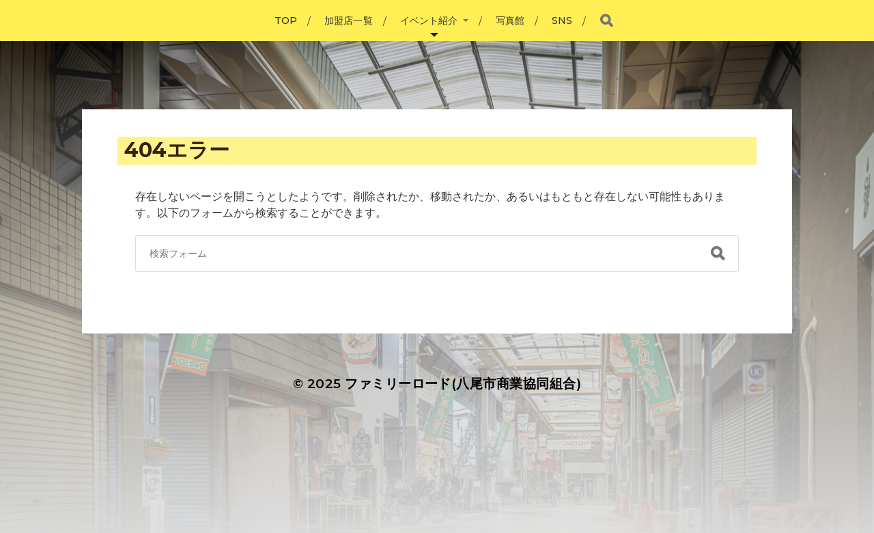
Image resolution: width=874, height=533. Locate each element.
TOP (285, 20)
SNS (562, 20)
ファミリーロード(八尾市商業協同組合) (463, 384)
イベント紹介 (429, 20)
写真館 (510, 20)
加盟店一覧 (348, 20)
